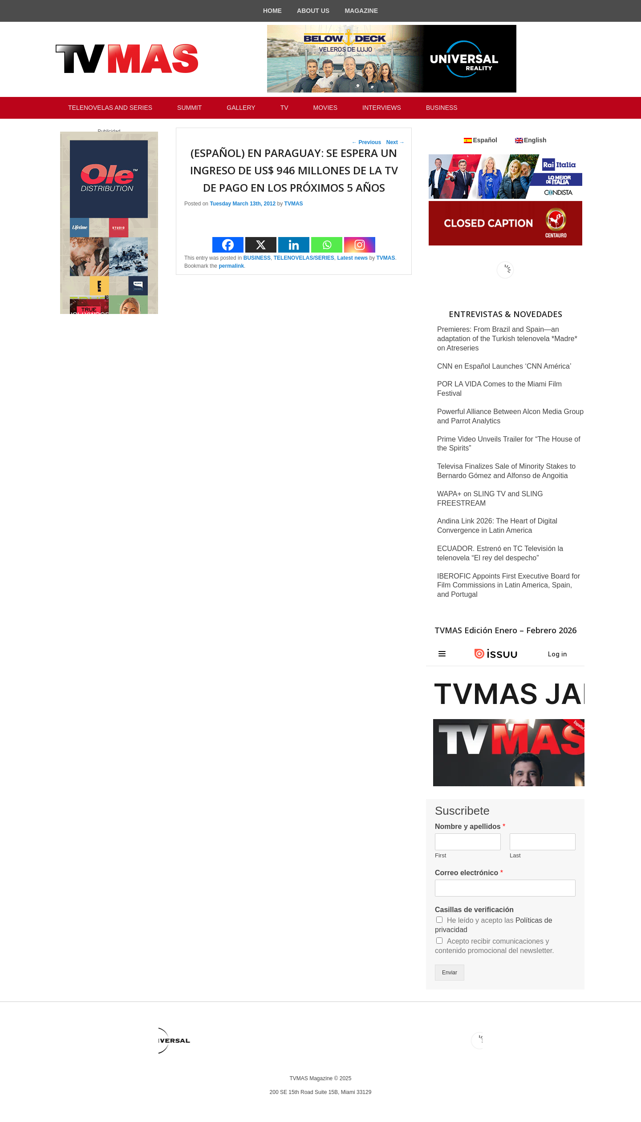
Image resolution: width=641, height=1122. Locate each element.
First (440, 855)
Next (395, 142)
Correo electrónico (469, 873)
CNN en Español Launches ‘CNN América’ (504, 366)
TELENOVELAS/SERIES (304, 258)
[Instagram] (359, 245)
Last (515, 855)
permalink (231, 266)
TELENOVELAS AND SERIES (110, 107)
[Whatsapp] (326, 245)
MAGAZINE (361, 10)
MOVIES (325, 107)
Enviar (449, 972)
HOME (272, 10)
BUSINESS (442, 107)
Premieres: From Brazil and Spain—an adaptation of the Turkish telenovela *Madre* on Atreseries (507, 339)
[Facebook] (227, 245)
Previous (366, 142)
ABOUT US (313, 10)
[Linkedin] (293, 245)
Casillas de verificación (474, 909)
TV (284, 107)
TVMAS (293, 204)
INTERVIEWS (381, 107)
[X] (260, 245)
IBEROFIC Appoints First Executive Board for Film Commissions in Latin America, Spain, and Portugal (508, 585)
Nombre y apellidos (470, 826)
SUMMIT (189, 107)
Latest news (352, 258)
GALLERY (241, 107)
